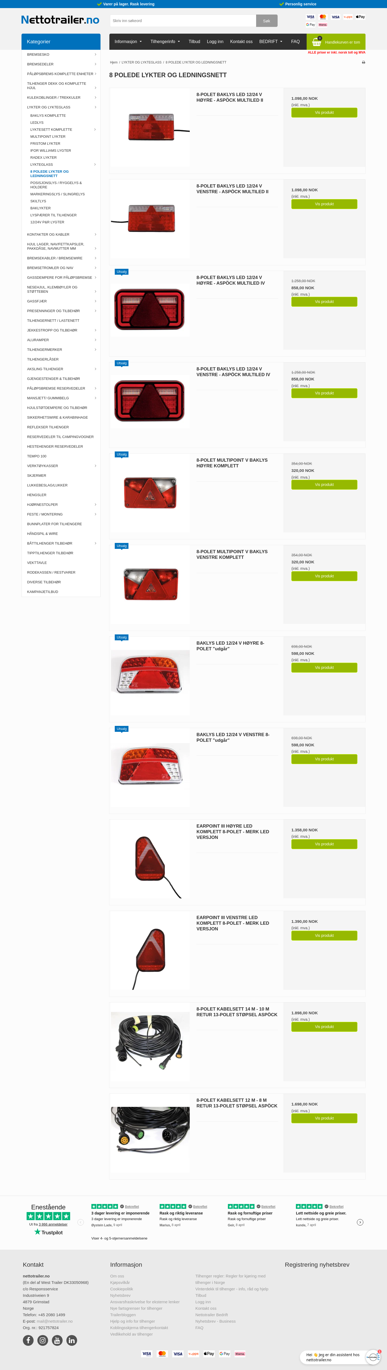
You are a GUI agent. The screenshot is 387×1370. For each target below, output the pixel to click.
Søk (266, 21)
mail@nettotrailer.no (55, 1321)
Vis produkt (324, 112)
